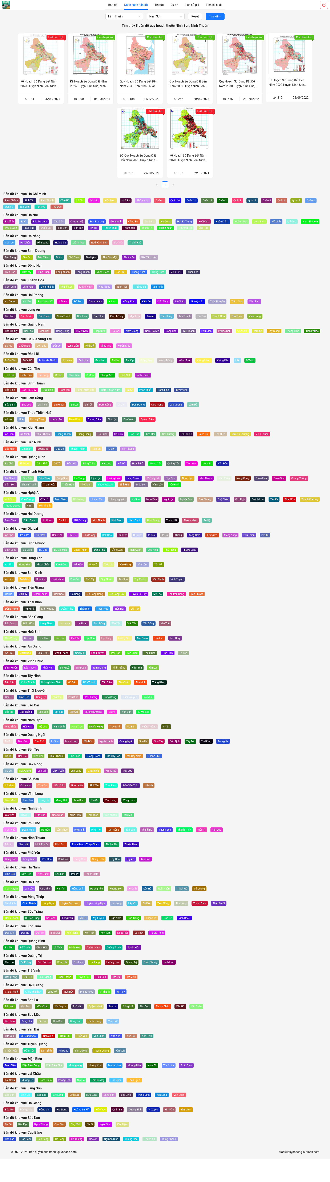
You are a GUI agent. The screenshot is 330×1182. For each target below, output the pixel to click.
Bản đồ (112, 5)
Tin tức (159, 5)
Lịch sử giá (192, 5)
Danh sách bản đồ (136, 5)
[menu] (165, 5)
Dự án (174, 5)
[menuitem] (113, 5)
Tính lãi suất (214, 5)
